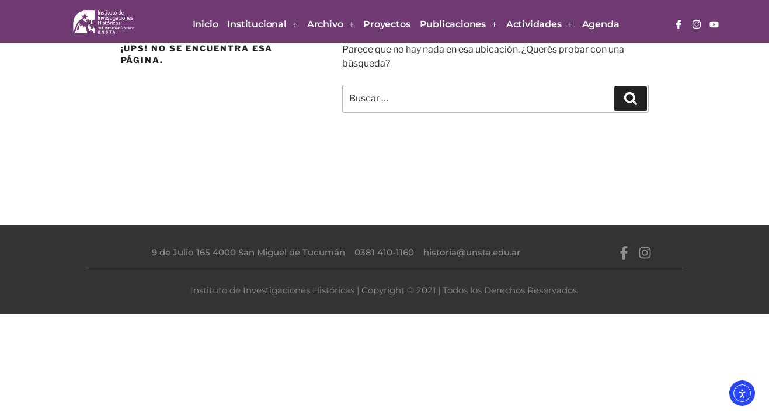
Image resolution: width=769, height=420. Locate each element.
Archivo (330, 24)
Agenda (601, 24)
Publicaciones (458, 24)
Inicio (205, 24)
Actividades (539, 24)
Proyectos (386, 24)
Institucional (262, 24)
